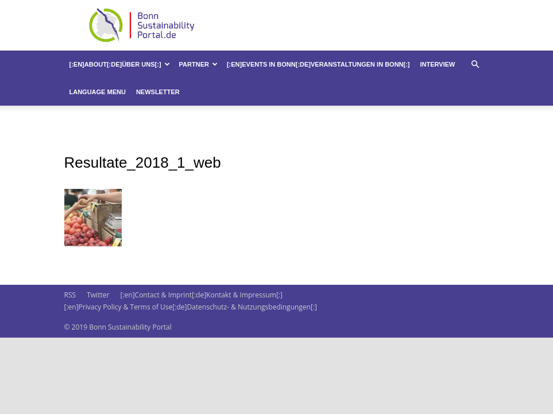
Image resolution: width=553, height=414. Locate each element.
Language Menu (97, 91)
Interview (437, 64)
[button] (475, 64)
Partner (198, 64)
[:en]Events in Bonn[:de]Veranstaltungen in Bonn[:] (318, 64)
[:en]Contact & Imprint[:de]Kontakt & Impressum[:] (201, 295)
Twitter (98, 295)
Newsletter (158, 91)
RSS (70, 295)
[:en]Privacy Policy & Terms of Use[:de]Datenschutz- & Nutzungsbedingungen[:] (190, 307)
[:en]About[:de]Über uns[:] (119, 64)
